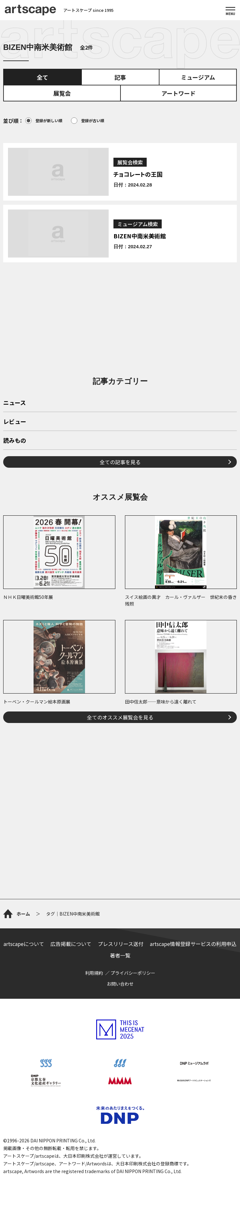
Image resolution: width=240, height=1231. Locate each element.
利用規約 (94, 973)
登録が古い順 (87, 120)
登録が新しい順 (43, 120)
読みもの (14, 440)
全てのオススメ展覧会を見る (120, 717)
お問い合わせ (120, 984)
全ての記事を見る (120, 462)
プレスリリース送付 (120, 944)
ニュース (14, 403)
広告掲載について (70, 944)
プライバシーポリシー (133, 973)
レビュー (14, 421)
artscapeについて (24, 944)
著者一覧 (120, 955)
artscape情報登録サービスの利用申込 (193, 944)
